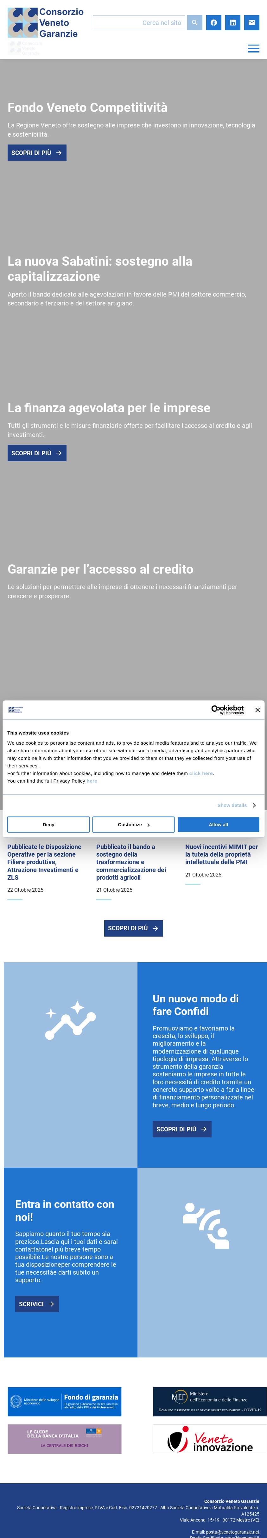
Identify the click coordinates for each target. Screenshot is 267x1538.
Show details (232, 805)
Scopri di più (31, 153)
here (92, 781)
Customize (133, 824)
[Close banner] (257, 710)
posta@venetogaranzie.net (232, 1532)
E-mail (251, 22)
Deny (48, 824)
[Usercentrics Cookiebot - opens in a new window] (216, 710)
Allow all (218, 824)
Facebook (213, 22)
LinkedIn (232, 22)
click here (201, 773)
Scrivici (31, 1304)
